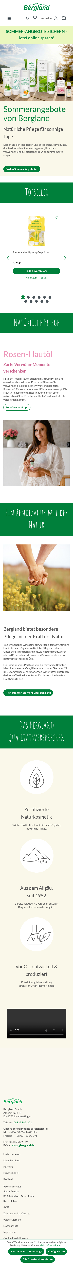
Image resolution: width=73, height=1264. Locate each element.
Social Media (11, 1191)
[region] (36, 258)
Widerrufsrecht (12, 1219)
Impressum (9, 1232)
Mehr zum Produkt (36, 277)
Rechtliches (10, 1201)
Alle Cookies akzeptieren (38, 1259)
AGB (6, 1207)
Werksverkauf (12, 1186)
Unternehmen (11, 1154)
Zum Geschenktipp (17, 407)
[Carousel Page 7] (25, 301)
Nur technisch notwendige (26, 1251)
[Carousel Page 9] (36, 301)
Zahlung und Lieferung (16, 1213)
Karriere (8, 1166)
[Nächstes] (65, 257)
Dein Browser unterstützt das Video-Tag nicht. (36, 1023)
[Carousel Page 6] (50, 297)
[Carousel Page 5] (44, 297)
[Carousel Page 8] (31, 301)
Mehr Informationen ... (51, 1245)
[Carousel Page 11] (47, 301)
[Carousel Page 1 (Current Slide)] (23, 297)
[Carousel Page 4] (39, 297)
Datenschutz (10, 1225)
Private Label (11, 1172)
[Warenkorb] (64, 18)
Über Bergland (11, 1160)
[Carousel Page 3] (33, 297)
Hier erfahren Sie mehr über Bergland (28, 692)
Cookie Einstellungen (15, 1238)
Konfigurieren (56, 1251)
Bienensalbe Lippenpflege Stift (31, 252)
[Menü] (9, 18)
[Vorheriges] (7, 257)
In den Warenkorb (36, 270)
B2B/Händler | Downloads (18, 1196)
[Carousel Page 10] (42, 301)
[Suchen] (27, 18)
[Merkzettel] (35, 18)
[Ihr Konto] (49, 18)
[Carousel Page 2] (28, 297)
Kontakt (8, 1178)
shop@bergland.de (23, 1145)
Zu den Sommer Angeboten (22, 169)
